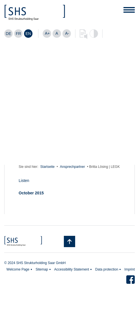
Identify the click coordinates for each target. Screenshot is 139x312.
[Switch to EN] (28, 33)
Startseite (47, 167)
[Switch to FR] (18, 33)
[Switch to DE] (8, 33)
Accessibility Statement (71, 269)
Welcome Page (17, 269)
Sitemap (42, 269)
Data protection (106, 269)
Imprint (129, 269)
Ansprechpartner (72, 167)
